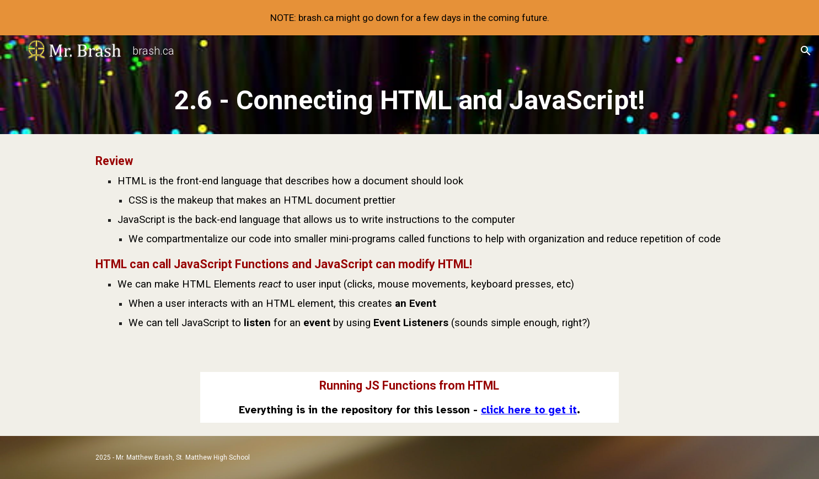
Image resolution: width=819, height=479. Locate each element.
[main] (409, 100)
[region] (409, 17)
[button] (806, 51)
